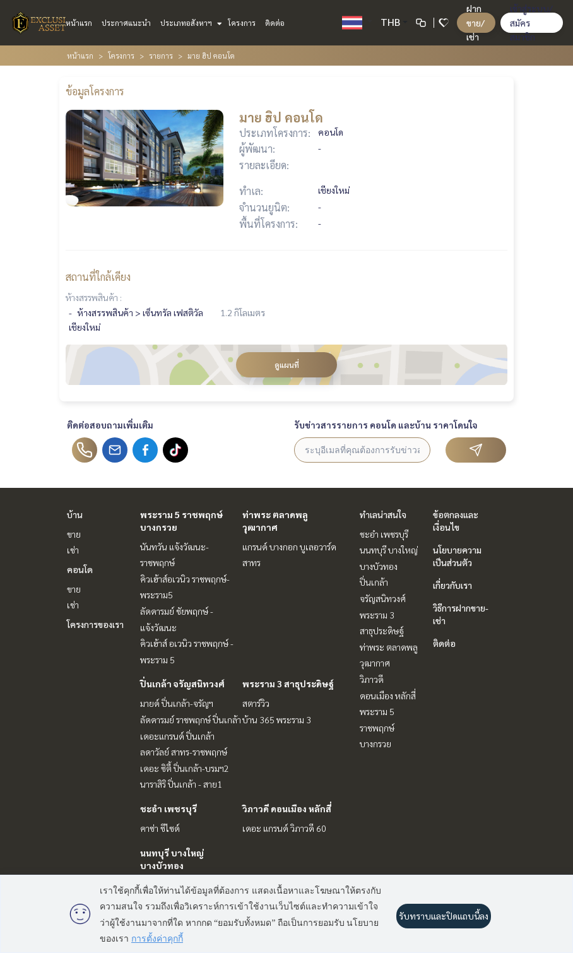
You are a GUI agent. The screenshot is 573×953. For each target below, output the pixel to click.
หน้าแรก (79, 23)
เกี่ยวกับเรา (452, 585)
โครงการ (242, 23)
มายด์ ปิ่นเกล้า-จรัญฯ (176, 703)
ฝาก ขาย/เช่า (475, 22)
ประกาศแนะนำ (126, 23)
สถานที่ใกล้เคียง (98, 276)
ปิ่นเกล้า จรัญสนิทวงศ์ (182, 683)
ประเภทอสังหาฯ (189, 23)
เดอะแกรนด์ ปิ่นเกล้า (177, 736)
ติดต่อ (275, 23)
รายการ (161, 55)
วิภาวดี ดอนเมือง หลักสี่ (286, 808)
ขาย (74, 534)
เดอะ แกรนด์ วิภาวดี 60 (284, 828)
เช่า (73, 549)
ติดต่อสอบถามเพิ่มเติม (110, 424)
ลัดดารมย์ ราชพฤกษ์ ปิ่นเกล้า (190, 719)
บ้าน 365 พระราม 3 (276, 719)
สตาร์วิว (255, 703)
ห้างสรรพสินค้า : (94, 297)
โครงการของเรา (95, 624)
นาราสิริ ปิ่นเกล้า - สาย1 (181, 784)
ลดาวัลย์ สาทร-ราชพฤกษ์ (183, 751)
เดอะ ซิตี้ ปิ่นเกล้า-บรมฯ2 (184, 768)
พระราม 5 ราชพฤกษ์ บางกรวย (377, 727)
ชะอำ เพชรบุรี (168, 808)
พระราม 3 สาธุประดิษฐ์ (288, 683)
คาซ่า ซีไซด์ (160, 828)
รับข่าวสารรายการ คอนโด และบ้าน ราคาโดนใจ (386, 424)
